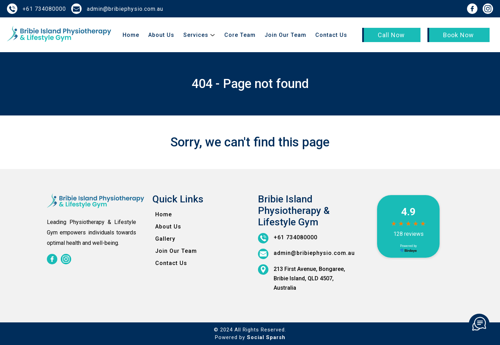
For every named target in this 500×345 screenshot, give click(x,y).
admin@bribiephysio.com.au (125, 9)
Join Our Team (285, 35)
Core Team (240, 35)
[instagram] (488, 8)
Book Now (458, 35)
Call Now (391, 35)
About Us (161, 35)
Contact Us (331, 35)
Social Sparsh (266, 337)
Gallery (165, 238)
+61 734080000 (44, 9)
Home (131, 35)
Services (195, 35)
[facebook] (472, 8)
